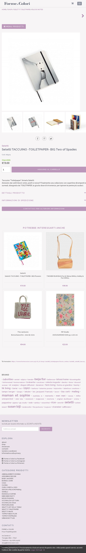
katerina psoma (46, 384)
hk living (6, 384)
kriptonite (58, 384)
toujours (47, 402)
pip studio (23, 398)
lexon (57, 387)
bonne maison (19, 378)
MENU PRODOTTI (14, 26)
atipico (23, 375)
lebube (28, 387)
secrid (60, 398)
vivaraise (56, 402)
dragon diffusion (27, 381)
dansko (64, 378)
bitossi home (62, 375)
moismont (29, 394)
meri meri (60, 391)
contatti (5, 444)
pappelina (6, 398)
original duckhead (64, 394)
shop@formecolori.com (10, 538)
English (12, 544)
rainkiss (37, 398)
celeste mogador (53, 378)
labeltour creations (71, 384)
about (4, 438)
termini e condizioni (9, 446)
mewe (70, 391)
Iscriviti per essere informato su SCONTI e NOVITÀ (43, 417)
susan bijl (14, 402)
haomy (76, 381)
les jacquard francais (43, 387)
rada (30, 398)
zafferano (66, 402)
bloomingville (75, 375)
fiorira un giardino (64, 381)
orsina (76, 394)
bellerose (51, 375)
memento (49, 391)
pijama (15, 398)
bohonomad (7, 378)
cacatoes (40, 378)
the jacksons (38, 402)
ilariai (14, 384)
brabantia (30, 378)
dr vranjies (14, 380)
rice (53, 398)
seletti (69, 398)
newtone (50, 394)
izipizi (26, 383)
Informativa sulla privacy (11, 449)
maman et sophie (16, 391)
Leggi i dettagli (36, 550)
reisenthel (45, 398)
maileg (75, 387)
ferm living (50, 380)
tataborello (26, 402)
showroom (6, 442)
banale (30, 375)
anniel (17, 375)
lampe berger (8, 387)
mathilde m (37, 391)
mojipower (40, 394)
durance (39, 380)
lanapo (19, 387)
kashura (35, 384)
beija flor (40, 374)
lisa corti (65, 387)
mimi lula (19, 394)
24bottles (8, 374)
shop (3, 440)
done (71, 378)
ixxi (20, 384)
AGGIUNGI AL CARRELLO (46, 168)
